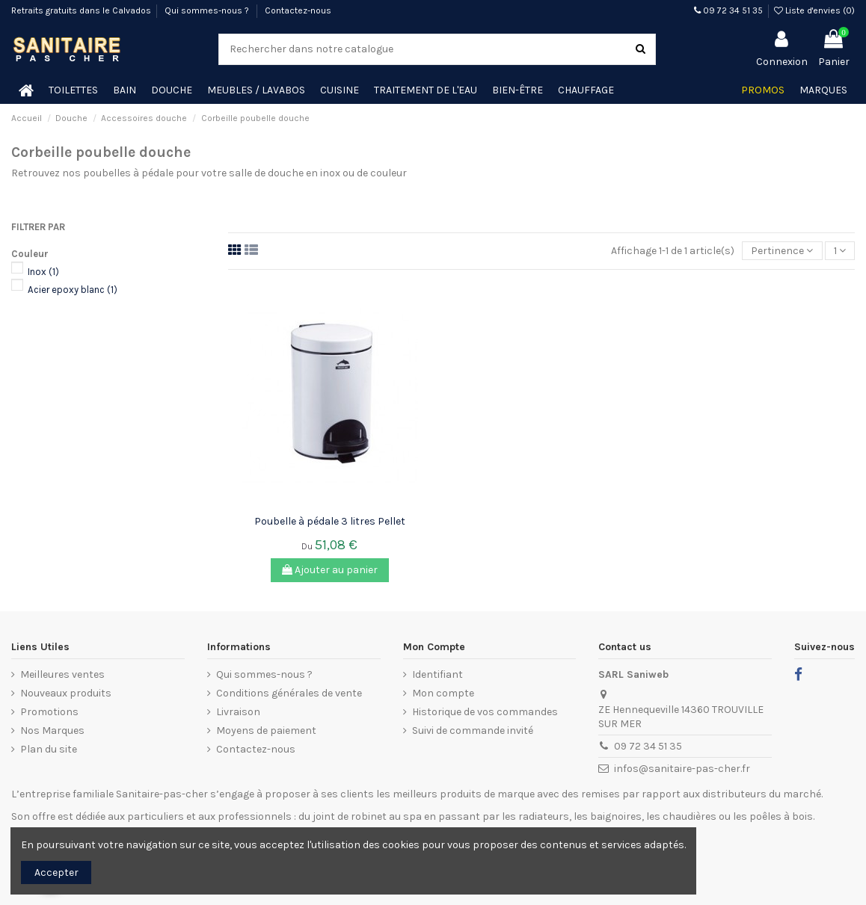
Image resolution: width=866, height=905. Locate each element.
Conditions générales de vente (289, 693)
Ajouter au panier (330, 569)
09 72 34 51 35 (728, 10)
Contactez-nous (298, 10)
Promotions (49, 711)
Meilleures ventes (62, 674)
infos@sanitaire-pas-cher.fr (682, 768)
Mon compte (443, 693)
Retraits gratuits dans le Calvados (81, 10)
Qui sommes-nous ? (208, 10)
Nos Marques (52, 730)
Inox (43, 271)
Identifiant (437, 674)
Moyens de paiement (266, 730)
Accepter (56, 872)
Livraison (238, 711)
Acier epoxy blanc (72, 289)
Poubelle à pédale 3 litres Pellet (329, 521)
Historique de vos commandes (485, 711)
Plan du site (48, 749)
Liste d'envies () (814, 10)
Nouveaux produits (65, 693)
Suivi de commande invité (472, 730)
